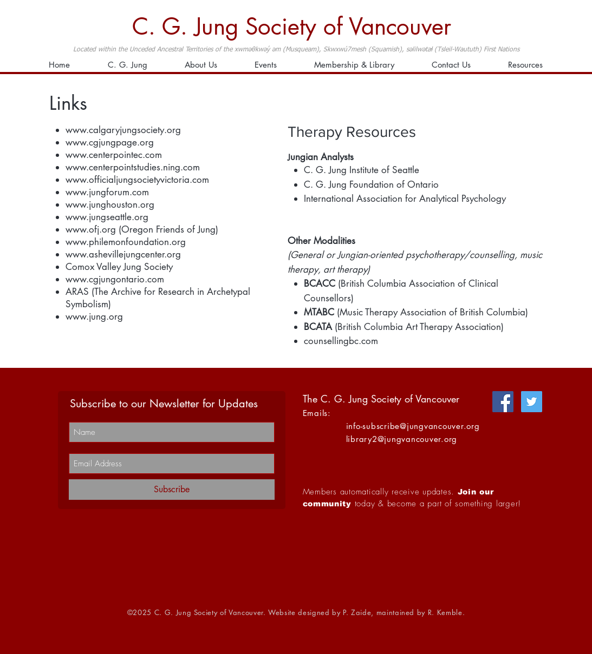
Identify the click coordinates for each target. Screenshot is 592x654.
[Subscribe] (172, 489)
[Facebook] (502, 401)
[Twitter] (531, 401)
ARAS (77, 292)
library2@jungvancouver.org (402, 439)
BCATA (318, 327)
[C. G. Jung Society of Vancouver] (296, 27)
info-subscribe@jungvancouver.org (413, 426)
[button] (354, 65)
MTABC (319, 312)
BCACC (319, 283)
